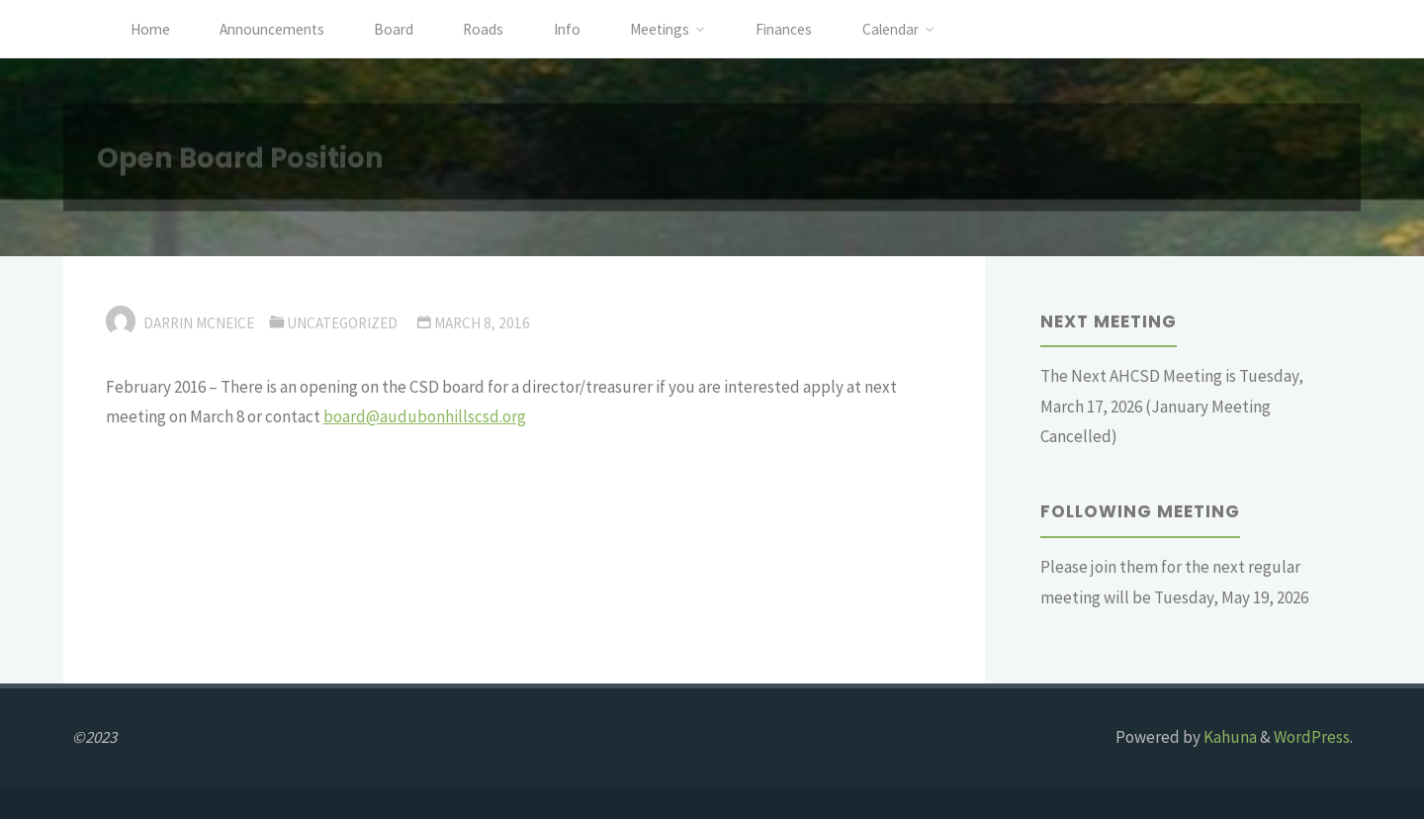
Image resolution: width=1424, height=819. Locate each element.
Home (150, 29)
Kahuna (1229, 737)
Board (393, 29)
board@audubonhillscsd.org (424, 416)
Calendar (890, 29)
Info (567, 29)
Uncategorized (342, 323)
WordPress (1312, 737)
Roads (483, 29)
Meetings (659, 29)
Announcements (272, 29)
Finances (784, 29)
